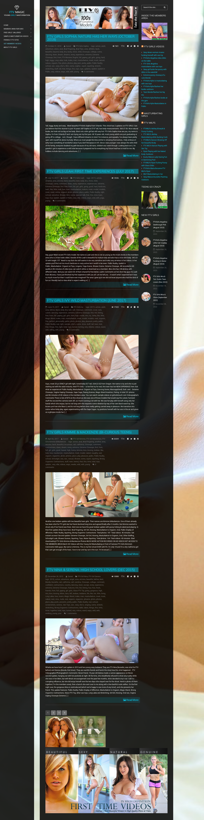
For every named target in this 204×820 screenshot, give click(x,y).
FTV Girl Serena (95, 576)
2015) (52, 579)
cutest (48, 313)
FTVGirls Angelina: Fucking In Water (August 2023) (160, 261)
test (100, 324)
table (81, 608)
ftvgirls (75, 58)
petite (67, 321)
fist (96, 313)
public (89, 63)
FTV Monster (67, 58)
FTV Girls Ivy (78, 307)
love (63, 189)
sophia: (78, 66)
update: (48, 464)
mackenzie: (58, 453)
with (71, 72)
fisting (100, 313)
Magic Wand (50, 318)
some (72, 66)
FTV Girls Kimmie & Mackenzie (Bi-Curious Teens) (89, 432)
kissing (90, 450)
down (55, 55)
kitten (62, 594)
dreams (67, 55)
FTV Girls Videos (154, 46)
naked (88, 453)
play (75, 63)
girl (89, 58)
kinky (94, 316)
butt (70, 310)
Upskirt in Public (66, 198)
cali (74, 445)
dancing (48, 55)
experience (80, 55)
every (73, 55)
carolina (78, 582)
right (102, 192)
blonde (48, 582)
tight (61, 327)
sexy (57, 66)
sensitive (55, 195)
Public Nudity (97, 63)
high (47, 60)
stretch (98, 66)
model (95, 189)
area (86, 49)
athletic (92, 49)
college (93, 52)
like (51, 189)
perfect (52, 321)
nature (48, 63)
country (67, 585)
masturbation (83, 60)
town (100, 195)
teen (96, 324)
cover (95, 310)
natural (101, 60)
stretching (49, 69)
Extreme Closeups (52, 187)
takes (86, 608)
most (96, 60)
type (81, 69)
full (80, 58)
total (65, 327)
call (73, 310)
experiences (92, 184)
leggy (52, 60)
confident (49, 585)
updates (87, 69)
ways (63, 72)
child (79, 52)
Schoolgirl (55, 459)
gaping (84, 58)
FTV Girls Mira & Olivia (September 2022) (160, 297)
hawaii (63, 450)
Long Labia (59, 60)
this (73, 69)
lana (67, 594)
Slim (67, 66)
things (68, 69)
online (57, 192)
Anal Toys (79, 49)
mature (85, 189)
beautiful (48, 52)
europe (86, 585)
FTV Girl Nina (83, 576)
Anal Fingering (69, 49)
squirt (84, 66)
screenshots (50, 605)
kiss (85, 450)
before (52, 310)
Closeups (86, 52)
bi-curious (68, 445)
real (57, 324)
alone (56, 49)
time (96, 195)
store (84, 324)
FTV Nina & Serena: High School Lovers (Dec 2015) (91, 570)
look (65, 60)
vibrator (91, 327)
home (73, 450)
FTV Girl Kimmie (79, 439)
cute (100, 310)
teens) (76, 462)
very (52, 72)
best (78, 181)
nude (62, 599)
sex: (53, 66)
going (98, 58)
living (103, 594)
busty (70, 52)
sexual (71, 459)
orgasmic (56, 456)
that (63, 69)
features (71, 588)
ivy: (90, 316)
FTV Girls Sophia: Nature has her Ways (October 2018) (91, 37)
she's (62, 66)
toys (77, 69)
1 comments (72, 613)
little (55, 189)
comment (63, 184)
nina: (57, 599)
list (95, 594)
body (61, 52)
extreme (88, 55)
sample (67, 324)
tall (60, 69)
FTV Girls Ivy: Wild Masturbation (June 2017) (86, 300)
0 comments (89, 72)
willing (51, 330)
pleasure (89, 321)
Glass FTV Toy (78, 591)
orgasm (54, 63)
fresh (98, 588)
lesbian (97, 450)
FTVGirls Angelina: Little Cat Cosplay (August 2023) (160, 243)
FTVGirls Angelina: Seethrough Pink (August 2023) (160, 225)
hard (103, 58)
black (58, 310)
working (48, 613)
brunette (55, 582)
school (48, 66)
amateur (48, 181)
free (66, 187)
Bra (65, 52)
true (51, 198)
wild (67, 72)
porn (79, 63)
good (91, 187)
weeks (73, 464)
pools (56, 602)
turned (74, 327)
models (102, 189)
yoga (102, 198)
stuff (56, 69)
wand (103, 327)
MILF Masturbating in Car (153, 174)
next (96, 318)
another (98, 442)
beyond (56, 52)
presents (62, 602)
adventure (49, 49)
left (70, 594)
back (97, 49)
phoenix (87, 599)
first (55, 58)
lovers (61, 596)
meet (91, 60)
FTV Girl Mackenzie (93, 439)
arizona (60, 181)
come (99, 52)
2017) (93, 178)
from (59, 58)
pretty (84, 63)
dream (60, 55)
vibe (78, 198)
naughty (95, 453)
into (86, 316)
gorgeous (94, 591)
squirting (90, 66)
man (75, 60)
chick (75, 52)
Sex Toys (66, 605)
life (88, 594)
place (81, 192)
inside (81, 316)
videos (57, 72)
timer (47, 611)
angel (72, 579)
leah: (47, 189)
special (79, 195)
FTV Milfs (149, 122)
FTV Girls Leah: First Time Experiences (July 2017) (90, 171)
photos (70, 63)
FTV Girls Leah (78, 178)
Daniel (68, 46)
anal (61, 49)
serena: (59, 605)
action (98, 46)
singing (88, 605)
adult (103, 46)
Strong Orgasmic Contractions (66, 608)
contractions (50, 447)
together (53, 611)
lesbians (82, 594)
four (89, 588)
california (80, 445)
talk (83, 195)
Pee (59, 63)
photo (64, 63)
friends (48, 591)
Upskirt (94, 69)
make (70, 60)
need (52, 192)
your (59, 613)
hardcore (101, 187)
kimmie (79, 450)
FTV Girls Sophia (82, 46)
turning (81, 327)
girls (93, 58)
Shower (62, 195)
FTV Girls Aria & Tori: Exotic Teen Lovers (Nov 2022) (160, 279)
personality (60, 321)
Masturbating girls (151, 114)
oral (100, 453)
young (76, 72)
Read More (132, 155)
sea (61, 459)
